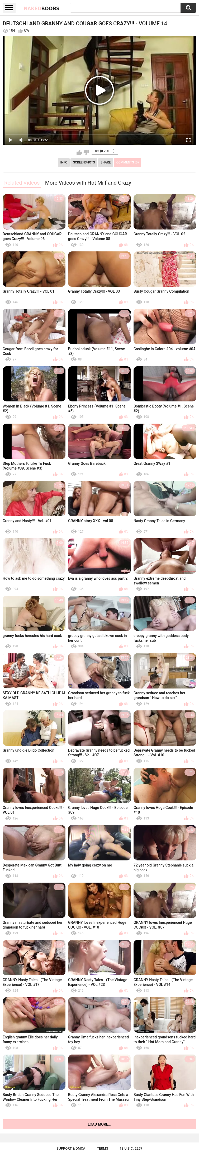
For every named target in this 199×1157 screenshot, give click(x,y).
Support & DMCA (70, 1148)
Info (63, 162)
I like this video (79, 152)
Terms (102, 1148)
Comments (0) (127, 162)
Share (106, 162)
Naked (41, 8)
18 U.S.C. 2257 (131, 1148)
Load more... (99, 1124)
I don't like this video (86, 152)
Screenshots (84, 162)
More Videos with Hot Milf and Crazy (88, 183)
